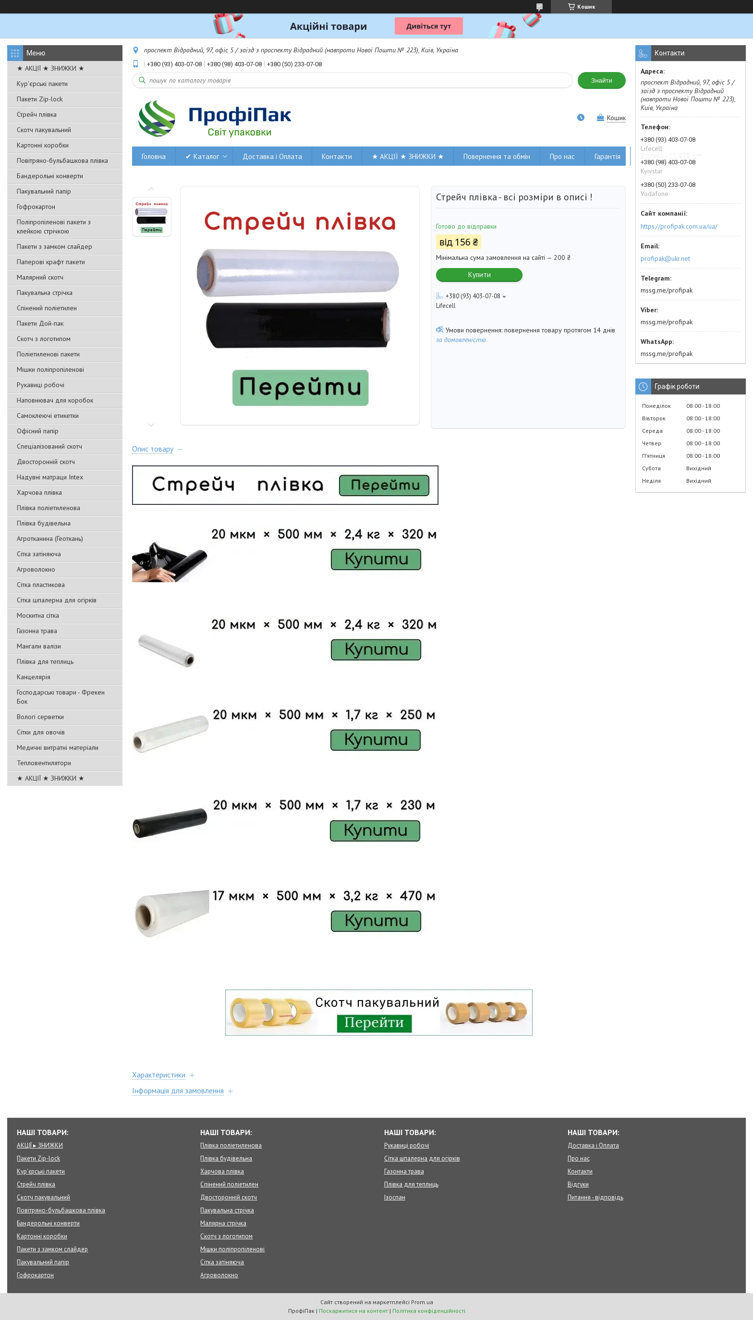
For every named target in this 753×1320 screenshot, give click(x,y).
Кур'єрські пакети (42, 83)
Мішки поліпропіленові (50, 369)
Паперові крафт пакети (51, 261)
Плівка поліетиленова (48, 507)
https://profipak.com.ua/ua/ (679, 226)
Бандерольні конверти (50, 175)
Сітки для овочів (41, 732)
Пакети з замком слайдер (54, 246)
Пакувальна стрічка (45, 292)
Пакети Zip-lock (39, 99)
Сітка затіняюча (39, 554)
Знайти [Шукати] (601, 80)
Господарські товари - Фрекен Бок (61, 697)
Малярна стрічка (223, 1223)
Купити (479, 274)
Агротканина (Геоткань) (50, 538)
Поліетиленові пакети (48, 354)
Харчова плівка (39, 492)
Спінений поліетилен (47, 308)
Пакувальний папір (44, 191)
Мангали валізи (39, 646)
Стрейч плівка (37, 114)
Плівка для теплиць (45, 661)
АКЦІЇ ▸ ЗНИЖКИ (40, 1145)
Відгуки (578, 1184)
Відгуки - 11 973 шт (670, 156)
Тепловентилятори (44, 762)
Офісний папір (38, 431)
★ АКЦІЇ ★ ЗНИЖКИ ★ (51, 68)
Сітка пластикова (41, 584)
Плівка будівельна (44, 523)
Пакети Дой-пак (40, 323)
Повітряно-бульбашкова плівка (62, 160)
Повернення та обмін (496, 156)
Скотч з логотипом (44, 338)
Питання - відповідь (595, 1197)
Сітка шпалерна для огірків (57, 600)
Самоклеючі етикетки (48, 415)
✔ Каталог (202, 156)
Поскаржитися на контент (353, 1310)
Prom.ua (422, 1302)
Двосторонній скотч (46, 461)
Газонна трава (37, 630)
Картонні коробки (43, 145)
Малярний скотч (40, 277)
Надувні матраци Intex (50, 477)
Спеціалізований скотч (49, 446)
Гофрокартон (36, 206)
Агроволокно (36, 569)
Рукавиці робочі (40, 384)
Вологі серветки (40, 716)
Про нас (562, 156)
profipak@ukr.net (665, 258)
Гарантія (607, 156)
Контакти (337, 156)
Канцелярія (33, 676)
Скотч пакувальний (44, 129)
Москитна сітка (38, 615)
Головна (154, 156)
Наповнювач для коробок (55, 400)
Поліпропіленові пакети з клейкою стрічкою (54, 226)
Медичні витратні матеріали (57, 747)
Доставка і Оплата (272, 156)
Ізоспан (394, 1197)
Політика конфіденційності (428, 1310)
